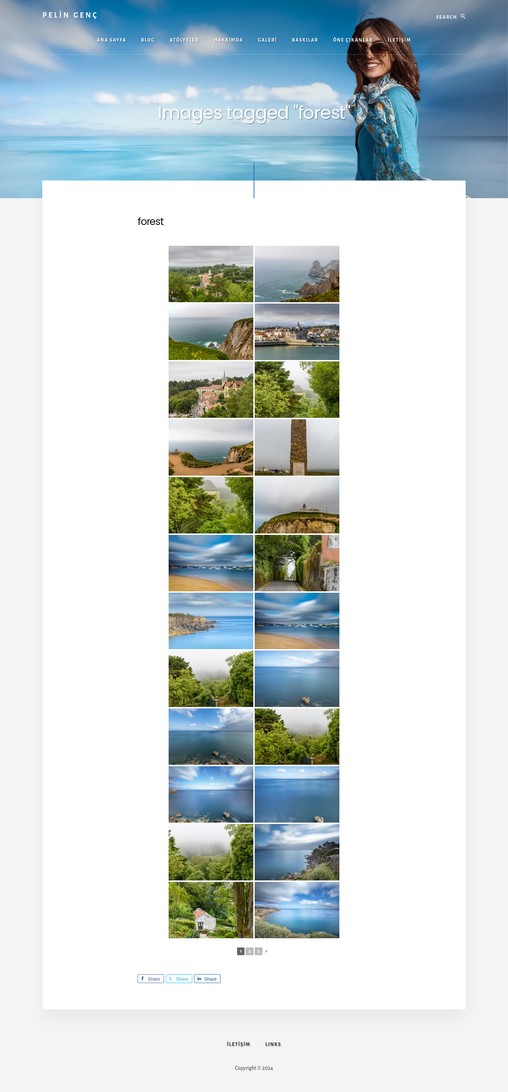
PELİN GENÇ (70, 15)
